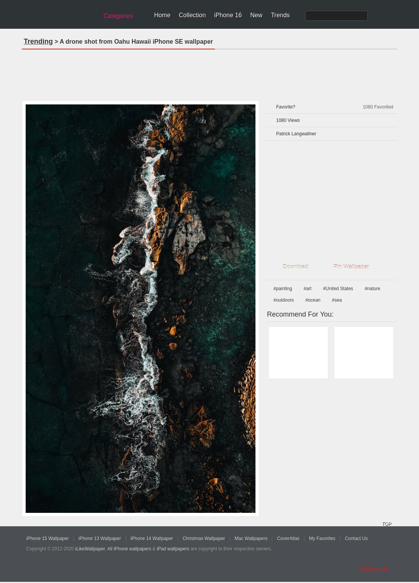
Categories (118, 16)
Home (162, 15)
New (256, 15)
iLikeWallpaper (90, 549)
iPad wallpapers (173, 549)
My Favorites (322, 538)
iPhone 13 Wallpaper (100, 538)
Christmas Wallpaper (204, 538)
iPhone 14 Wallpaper (152, 538)
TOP (386, 524)
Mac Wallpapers (251, 538)
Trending (38, 41)
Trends (280, 15)
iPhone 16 (228, 15)
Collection (192, 15)
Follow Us (374, 569)
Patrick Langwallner (296, 133)
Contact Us (356, 538)
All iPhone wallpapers (129, 549)
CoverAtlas (288, 538)
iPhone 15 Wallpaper (47, 538)
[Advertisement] (209, 72)
